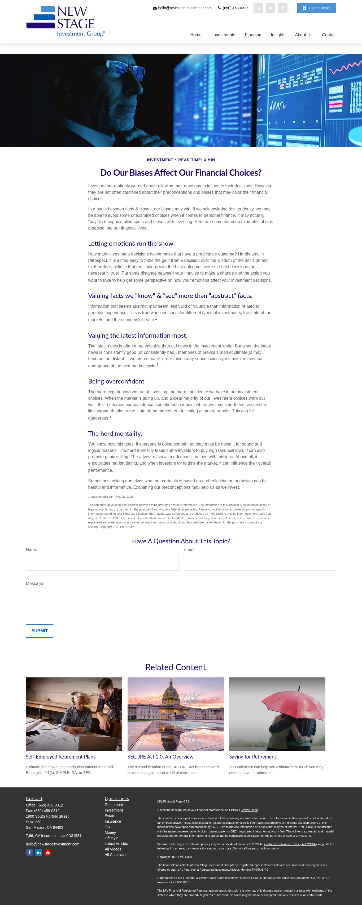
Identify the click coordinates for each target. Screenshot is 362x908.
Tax (108, 827)
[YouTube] (270, 8)
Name (31, 549)
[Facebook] (282, 8)
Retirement (114, 805)
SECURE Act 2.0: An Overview (161, 757)
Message (34, 583)
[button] (194, 34)
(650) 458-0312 (232, 8)
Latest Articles (116, 843)
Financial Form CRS (176, 801)
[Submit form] (39, 631)
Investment (114, 810)
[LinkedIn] (258, 8)
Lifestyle (111, 838)
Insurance (113, 821)
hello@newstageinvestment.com (182, 8)
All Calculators (116, 855)
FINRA (256, 869)
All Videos (113, 849)
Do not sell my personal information (255, 848)
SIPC (264, 869)
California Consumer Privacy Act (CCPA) (290, 844)
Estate (110, 816)
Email (189, 549)
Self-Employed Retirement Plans (60, 757)
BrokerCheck (249, 810)
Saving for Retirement (252, 757)
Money (110, 832)
